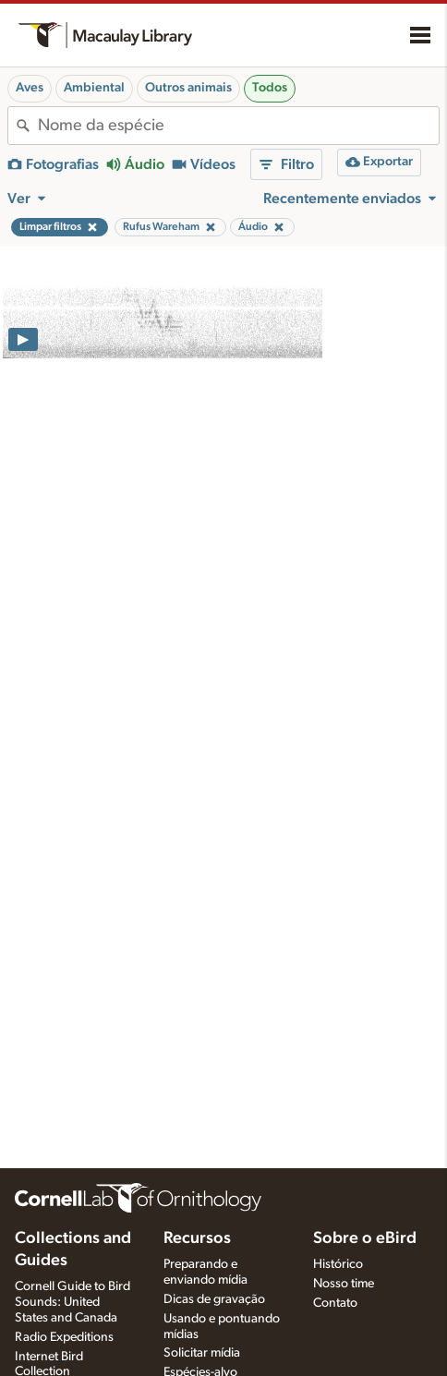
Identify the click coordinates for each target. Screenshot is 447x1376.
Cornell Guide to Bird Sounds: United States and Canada (72, 1302)
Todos (269, 87)
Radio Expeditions (64, 1337)
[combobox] (238, 125)
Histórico (338, 1264)
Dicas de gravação (214, 1299)
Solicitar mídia (201, 1352)
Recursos (197, 1238)
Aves (29, 87)
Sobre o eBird (365, 1238)
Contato (335, 1303)
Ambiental (94, 87)
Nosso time (343, 1283)
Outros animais (188, 87)
